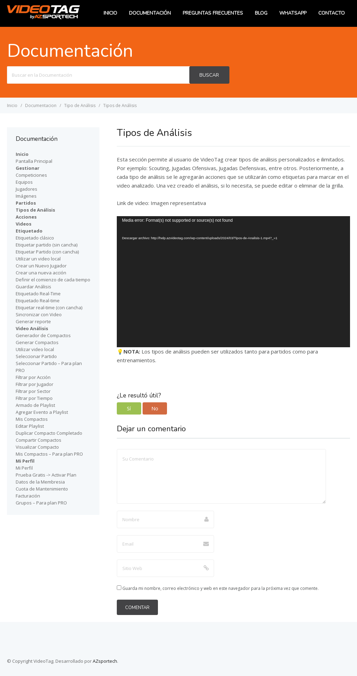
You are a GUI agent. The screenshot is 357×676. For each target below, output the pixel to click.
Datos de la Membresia (40, 482)
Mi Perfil (24, 468)
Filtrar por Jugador (34, 384)
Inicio (110, 13)
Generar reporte (33, 321)
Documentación (150, 13)
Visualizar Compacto (37, 447)
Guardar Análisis (33, 286)
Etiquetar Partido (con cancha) (47, 252)
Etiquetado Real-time (38, 300)
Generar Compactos (37, 342)
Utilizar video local (35, 349)
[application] (233, 282)
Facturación (28, 496)
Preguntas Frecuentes (213, 13)
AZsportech (105, 661)
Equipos (24, 182)
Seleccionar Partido (36, 356)
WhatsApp (292, 13)
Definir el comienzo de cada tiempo (53, 279)
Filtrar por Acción (33, 377)
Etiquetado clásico (35, 238)
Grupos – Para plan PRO (41, 503)
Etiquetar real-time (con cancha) (49, 307)
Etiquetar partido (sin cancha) (46, 245)
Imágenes (26, 196)
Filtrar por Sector (33, 391)
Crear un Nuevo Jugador (41, 266)
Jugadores (26, 189)
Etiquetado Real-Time (38, 293)
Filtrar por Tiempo (34, 398)
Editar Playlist (30, 426)
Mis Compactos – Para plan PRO (49, 454)
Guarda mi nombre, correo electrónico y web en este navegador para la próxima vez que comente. (220, 588)
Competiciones (31, 175)
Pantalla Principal (34, 161)
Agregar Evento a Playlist (42, 412)
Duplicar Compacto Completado (49, 433)
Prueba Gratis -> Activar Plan (46, 475)
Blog (261, 13)
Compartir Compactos (38, 440)
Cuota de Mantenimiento (42, 489)
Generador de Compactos (43, 335)
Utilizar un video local (38, 259)
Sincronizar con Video (39, 314)
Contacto (331, 13)
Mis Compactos (32, 419)
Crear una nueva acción (41, 272)
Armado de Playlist (35, 405)
